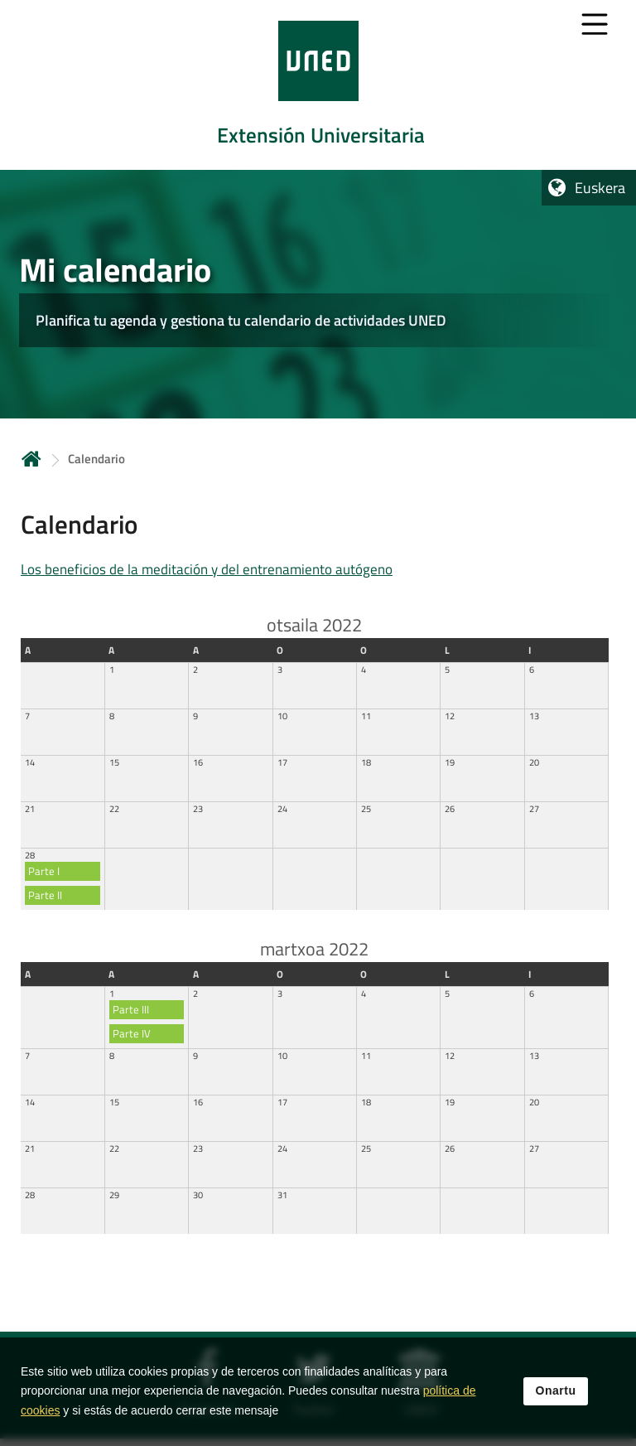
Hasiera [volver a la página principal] (31, 458)
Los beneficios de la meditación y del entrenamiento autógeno (207, 569)
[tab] (318, 85)
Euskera (600, 188)
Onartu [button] (556, 1391)
